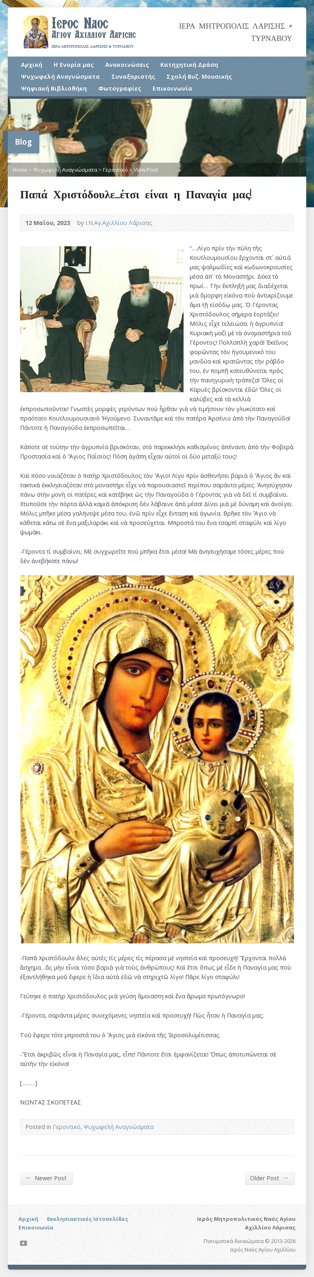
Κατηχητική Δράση (189, 64)
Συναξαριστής (133, 76)
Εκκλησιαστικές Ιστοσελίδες (87, 1218)
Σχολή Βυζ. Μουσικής (199, 76)
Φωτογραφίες (119, 88)
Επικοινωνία (172, 88)
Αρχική (31, 64)
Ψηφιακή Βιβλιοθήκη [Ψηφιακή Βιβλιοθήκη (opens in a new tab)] (54, 88)
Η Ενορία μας (74, 64)
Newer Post (45, 1178)
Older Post (269, 1178)
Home (20, 169)
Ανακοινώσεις (127, 64)
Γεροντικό (115, 169)
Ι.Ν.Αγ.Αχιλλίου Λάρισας (119, 223)
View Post (146, 169)
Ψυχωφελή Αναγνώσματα (60, 76)
